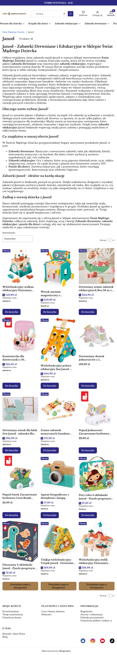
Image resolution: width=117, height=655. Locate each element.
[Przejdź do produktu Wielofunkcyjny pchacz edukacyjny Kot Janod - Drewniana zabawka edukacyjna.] (58, 340)
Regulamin (86, 611)
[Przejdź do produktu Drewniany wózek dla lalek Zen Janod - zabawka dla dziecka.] (20, 409)
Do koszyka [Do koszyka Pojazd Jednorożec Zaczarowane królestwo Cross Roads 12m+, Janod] (87, 450)
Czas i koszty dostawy (53, 611)
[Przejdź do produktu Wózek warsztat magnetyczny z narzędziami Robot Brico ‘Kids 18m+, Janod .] (58, 268)
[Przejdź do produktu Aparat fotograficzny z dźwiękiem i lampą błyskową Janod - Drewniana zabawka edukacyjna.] (58, 474)
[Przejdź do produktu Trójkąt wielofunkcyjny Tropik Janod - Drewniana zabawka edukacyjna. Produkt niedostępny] (58, 539)
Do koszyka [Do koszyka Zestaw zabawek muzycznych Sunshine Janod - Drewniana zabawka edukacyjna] (49, 450)
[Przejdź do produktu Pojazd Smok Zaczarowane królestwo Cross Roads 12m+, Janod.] (20, 474)
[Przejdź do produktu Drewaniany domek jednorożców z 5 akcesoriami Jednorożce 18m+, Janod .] (97, 335)
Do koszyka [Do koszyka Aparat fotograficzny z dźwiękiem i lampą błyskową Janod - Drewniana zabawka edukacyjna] (49, 515)
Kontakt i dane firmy (13, 633)
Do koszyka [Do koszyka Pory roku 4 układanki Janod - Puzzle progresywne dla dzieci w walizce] (87, 515)
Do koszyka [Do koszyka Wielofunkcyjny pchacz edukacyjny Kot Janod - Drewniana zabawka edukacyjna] (49, 386)
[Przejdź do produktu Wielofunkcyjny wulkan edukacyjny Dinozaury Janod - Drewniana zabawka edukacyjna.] (20, 266)
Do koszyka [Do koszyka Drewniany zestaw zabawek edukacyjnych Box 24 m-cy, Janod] (87, 312)
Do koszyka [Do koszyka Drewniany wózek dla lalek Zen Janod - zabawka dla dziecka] (11, 450)
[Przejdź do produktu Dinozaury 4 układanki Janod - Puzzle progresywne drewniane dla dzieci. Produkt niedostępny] (20, 541)
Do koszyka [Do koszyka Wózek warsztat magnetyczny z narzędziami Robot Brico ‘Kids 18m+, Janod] (49, 312)
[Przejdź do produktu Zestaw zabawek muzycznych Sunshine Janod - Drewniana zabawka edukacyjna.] (58, 409)
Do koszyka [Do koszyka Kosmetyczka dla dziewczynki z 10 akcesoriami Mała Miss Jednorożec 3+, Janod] (11, 386)
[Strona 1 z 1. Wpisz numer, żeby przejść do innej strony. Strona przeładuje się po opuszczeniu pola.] (109, 240)
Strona (103, 240)
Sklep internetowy (55, 651)
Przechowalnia (10, 611)
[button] (70, 13)
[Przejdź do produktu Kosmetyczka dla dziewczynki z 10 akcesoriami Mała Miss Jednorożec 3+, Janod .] (20, 335)
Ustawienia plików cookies (95, 620)
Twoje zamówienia (12, 614)
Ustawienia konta (11, 617)
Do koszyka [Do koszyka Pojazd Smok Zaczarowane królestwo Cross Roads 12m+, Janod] (11, 515)
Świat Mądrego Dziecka (13, 32)
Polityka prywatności (92, 617)
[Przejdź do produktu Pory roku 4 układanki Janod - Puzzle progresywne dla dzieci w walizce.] (97, 474)
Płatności (46, 614)
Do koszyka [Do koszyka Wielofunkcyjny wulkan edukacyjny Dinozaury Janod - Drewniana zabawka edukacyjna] (11, 312)
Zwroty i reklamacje (91, 614)
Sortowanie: (9, 232)
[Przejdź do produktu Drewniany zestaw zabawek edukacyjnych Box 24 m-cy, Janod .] (97, 266)
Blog (4, 636)
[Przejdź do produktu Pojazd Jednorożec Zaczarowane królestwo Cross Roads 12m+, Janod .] (97, 409)
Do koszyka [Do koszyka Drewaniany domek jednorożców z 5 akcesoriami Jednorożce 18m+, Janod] (87, 386)
